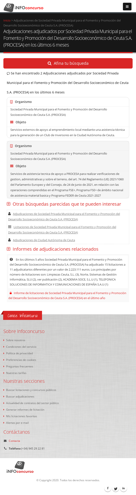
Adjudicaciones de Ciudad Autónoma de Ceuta (41, 240)
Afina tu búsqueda (68, 63)
